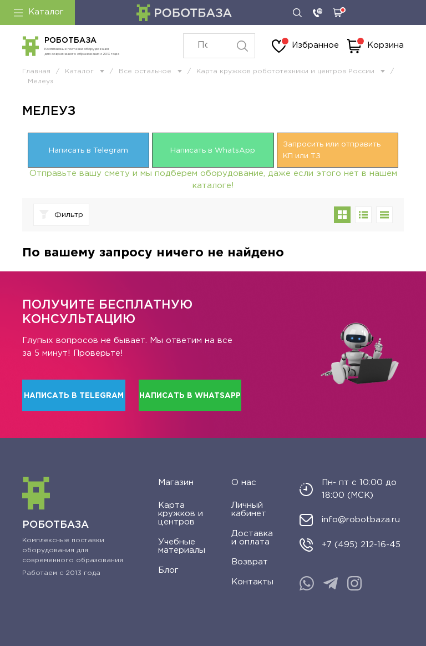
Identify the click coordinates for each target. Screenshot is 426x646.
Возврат (249, 562)
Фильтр (61, 214)
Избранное (305, 46)
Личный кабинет (248, 509)
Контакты (252, 582)
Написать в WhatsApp (212, 150)
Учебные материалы (181, 546)
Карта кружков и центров (180, 514)
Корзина (375, 46)
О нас (243, 482)
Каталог (39, 12)
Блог (168, 570)
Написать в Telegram (88, 150)
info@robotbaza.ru (361, 519)
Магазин (176, 482)
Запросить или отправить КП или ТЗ (332, 150)
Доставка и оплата (252, 538)
